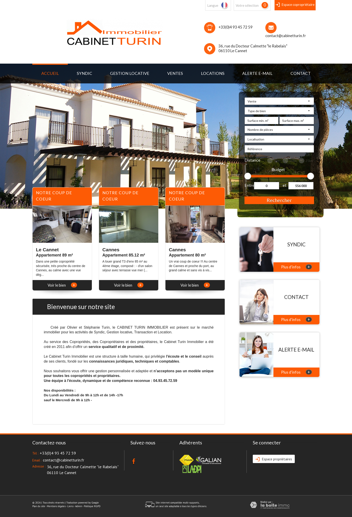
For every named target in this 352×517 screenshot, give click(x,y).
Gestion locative (129, 73)
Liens (70, 506)
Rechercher (279, 200)
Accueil (50, 73)
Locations (212, 73)
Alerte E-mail (257, 73)
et (284, 185)
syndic (84, 73)
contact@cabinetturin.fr (285, 35)
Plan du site (38, 506)
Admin (78, 506)
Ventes (175, 73)
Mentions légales (56, 506)
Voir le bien (62, 285)
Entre (249, 185)
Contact (300, 73)
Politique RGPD (92, 506)
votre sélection (247, 5)
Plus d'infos (296, 266)
